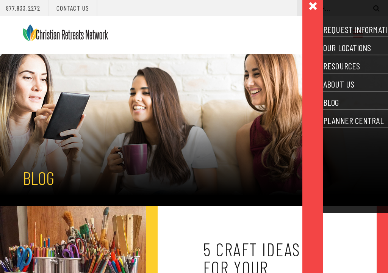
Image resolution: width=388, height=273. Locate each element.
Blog (38, 178)
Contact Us (72, 8)
